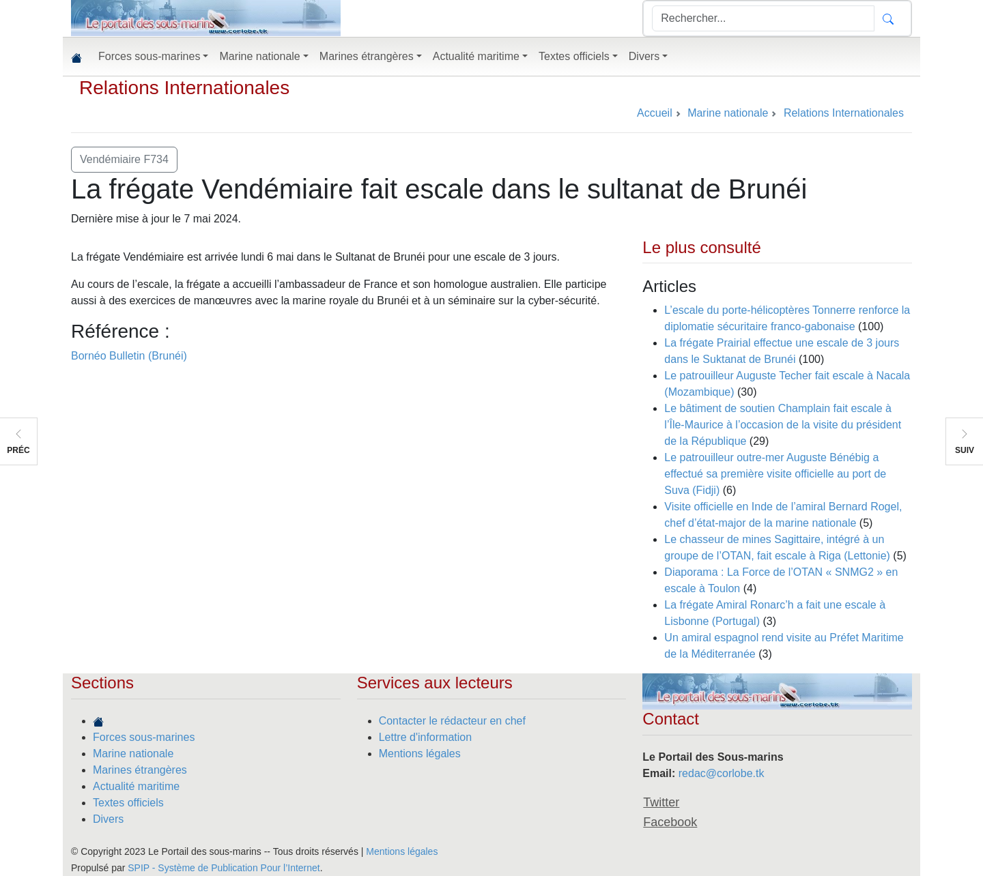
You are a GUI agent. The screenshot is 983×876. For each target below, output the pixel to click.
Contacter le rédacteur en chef (452, 721)
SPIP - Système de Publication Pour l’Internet (223, 867)
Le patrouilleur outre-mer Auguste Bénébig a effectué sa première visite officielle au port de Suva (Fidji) (775, 474)
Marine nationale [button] (259, 56)
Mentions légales (420, 753)
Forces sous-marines (144, 737)
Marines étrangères (140, 770)
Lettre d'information (425, 737)
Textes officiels (128, 802)
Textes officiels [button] (574, 56)
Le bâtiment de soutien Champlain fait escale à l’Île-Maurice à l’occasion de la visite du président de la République (782, 425)
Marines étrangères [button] (366, 56)
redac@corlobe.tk (722, 773)
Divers (108, 819)
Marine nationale (133, 753)
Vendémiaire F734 (124, 159)
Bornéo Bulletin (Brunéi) (129, 356)
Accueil (654, 113)
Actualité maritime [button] (476, 56)
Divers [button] (644, 56)
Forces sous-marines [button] (149, 56)
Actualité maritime (136, 786)
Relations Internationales (184, 87)
